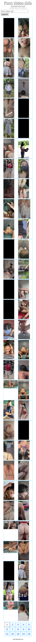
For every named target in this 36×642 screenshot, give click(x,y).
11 (7, 634)
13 (18, 634)
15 (29, 634)
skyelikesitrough (18, 6)
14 (23, 634)
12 (12, 634)
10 (29, 629)
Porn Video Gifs (18, 3)
